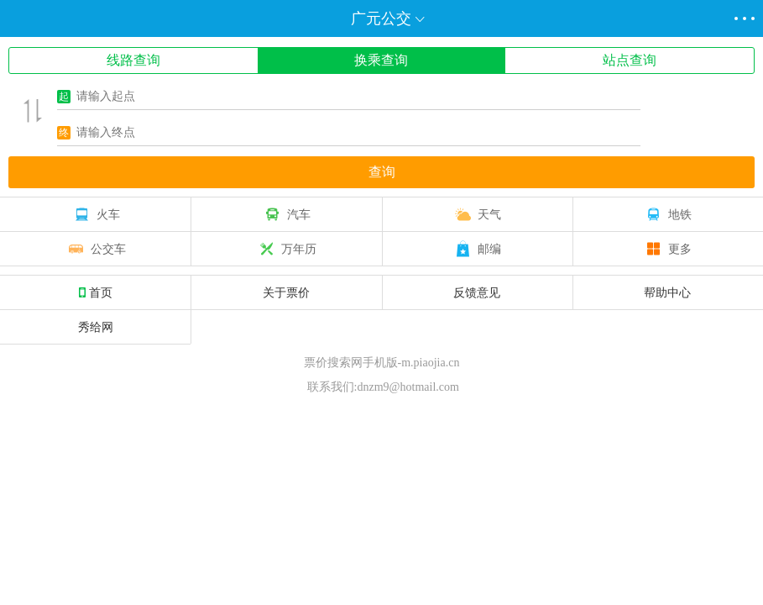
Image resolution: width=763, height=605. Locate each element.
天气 (476, 214)
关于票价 (286, 292)
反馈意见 (476, 292)
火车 (95, 214)
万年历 (286, 248)
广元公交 (381, 18)
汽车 (286, 214)
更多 (667, 248)
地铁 (667, 214)
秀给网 (95, 327)
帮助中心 (667, 292)
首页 (95, 292)
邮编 (476, 248)
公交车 (95, 248)
